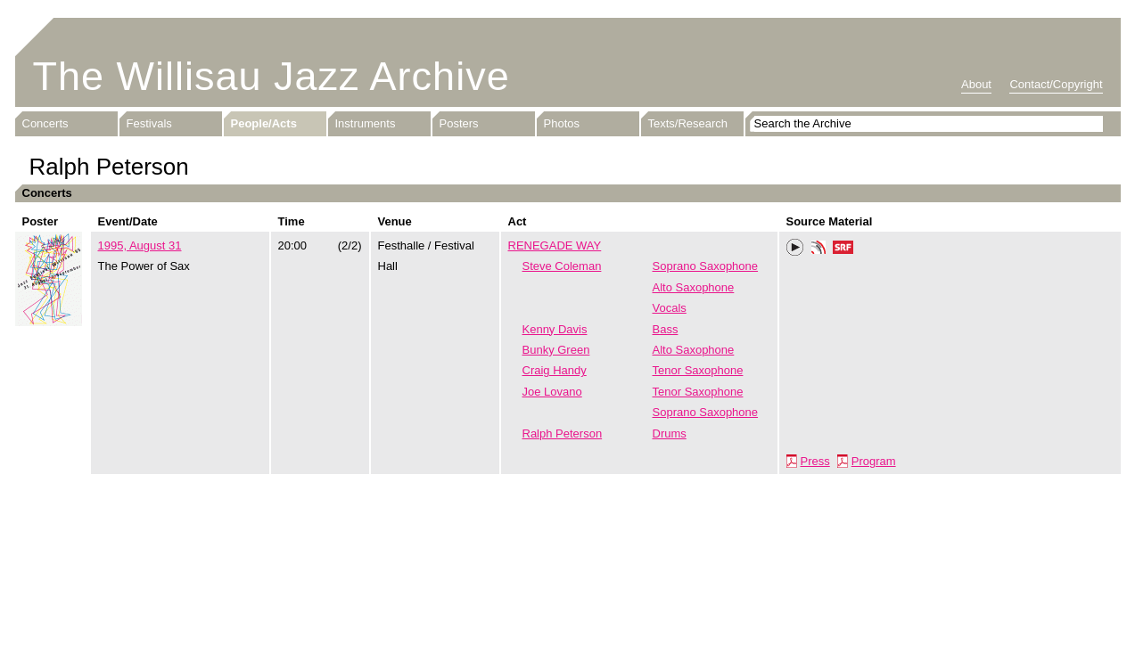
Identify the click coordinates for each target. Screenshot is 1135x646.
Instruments (365, 123)
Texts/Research (688, 123)
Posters (459, 123)
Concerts (45, 123)
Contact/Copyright (1055, 84)
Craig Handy (554, 370)
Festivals (149, 123)
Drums (670, 433)
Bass (666, 329)
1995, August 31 (140, 245)
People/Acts (264, 123)
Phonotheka (818, 249)
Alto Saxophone (694, 287)
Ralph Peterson (562, 433)
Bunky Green (556, 349)
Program (873, 461)
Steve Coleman (562, 266)
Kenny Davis (555, 329)
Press (815, 461)
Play (795, 248)
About (976, 84)
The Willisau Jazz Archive (271, 76)
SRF (843, 249)
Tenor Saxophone (698, 370)
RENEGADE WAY (555, 245)
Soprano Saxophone (706, 266)
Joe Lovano (552, 391)
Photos (562, 123)
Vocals (670, 308)
